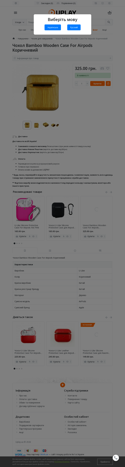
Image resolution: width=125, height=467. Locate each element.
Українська (52, 27)
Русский (74, 27)
